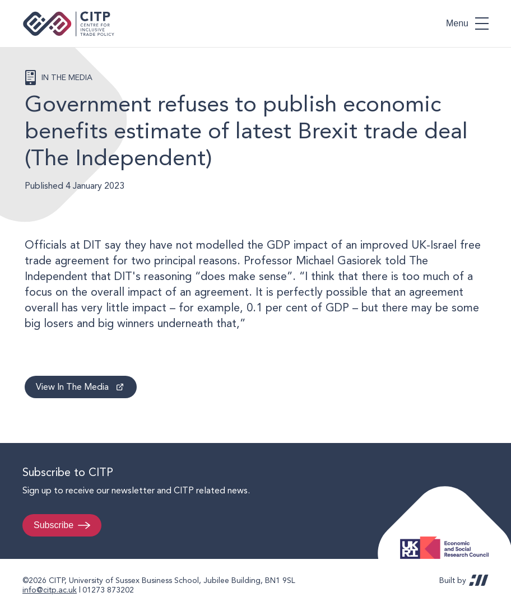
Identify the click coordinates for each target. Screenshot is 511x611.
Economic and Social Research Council (448, 539)
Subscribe (53, 525)
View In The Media (72, 386)
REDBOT (479, 580)
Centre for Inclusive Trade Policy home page (68, 23)
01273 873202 (108, 589)
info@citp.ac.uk (49, 589)
